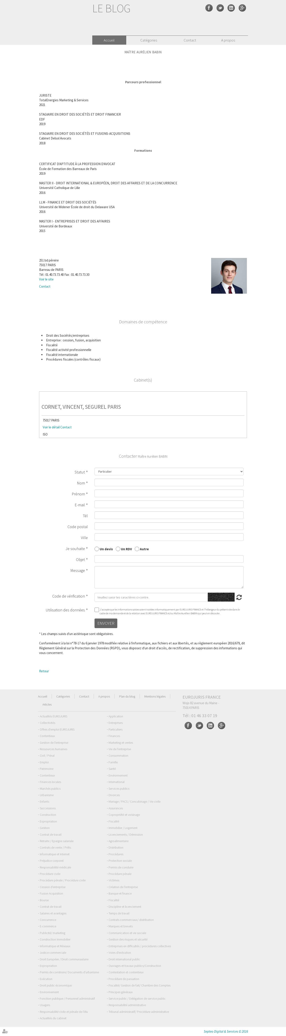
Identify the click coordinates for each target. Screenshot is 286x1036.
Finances (114, 736)
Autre (144, 549)
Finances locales (50, 782)
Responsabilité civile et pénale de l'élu (64, 1012)
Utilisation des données (65, 609)
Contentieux (47, 736)
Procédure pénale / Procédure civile (63, 880)
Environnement (118, 775)
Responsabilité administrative (127, 1005)
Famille (113, 762)
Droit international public (124, 959)
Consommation (118, 756)
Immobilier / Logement (123, 828)
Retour (44, 671)
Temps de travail (119, 913)
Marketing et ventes (121, 743)
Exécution (46, 979)
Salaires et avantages (53, 913)
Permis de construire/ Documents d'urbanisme (69, 972)
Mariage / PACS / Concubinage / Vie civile (134, 801)
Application (116, 716)
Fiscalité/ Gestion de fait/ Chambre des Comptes (139, 985)
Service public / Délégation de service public (137, 999)
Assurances (116, 808)
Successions (48, 808)
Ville (84, 537)
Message (77, 570)
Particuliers (115, 729)
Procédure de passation (124, 979)
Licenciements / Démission (126, 835)
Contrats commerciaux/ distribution (131, 920)
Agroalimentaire (118, 841)
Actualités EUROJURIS (53, 716)
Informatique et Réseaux (55, 946)
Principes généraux (121, 992)
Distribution (116, 847)
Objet (80, 559)
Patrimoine (46, 769)
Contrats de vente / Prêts (55, 847)
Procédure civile (50, 874)
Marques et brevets (121, 926)
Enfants (44, 801)
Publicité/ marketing (52, 933)
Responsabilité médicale (55, 867)
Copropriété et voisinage (124, 815)
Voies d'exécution (120, 953)
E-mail (80, 504)
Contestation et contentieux (126, 972)
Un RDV (126, 549)
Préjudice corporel (51, 861)
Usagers (45, 1005)
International (116, 782)
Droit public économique (56, 985)
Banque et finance (120, 893)
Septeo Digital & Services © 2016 (226, 1031)
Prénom (78, 493)
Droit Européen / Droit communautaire (64, 959)
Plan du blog (127, 696)
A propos (228, 40)
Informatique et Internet (54, 854)
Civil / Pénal (47, 756)
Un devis (106, 549)
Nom (81, 483)
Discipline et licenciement (125, 907)
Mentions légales (155, 696)
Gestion (45, 828)
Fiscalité (114, 821)
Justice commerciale (53, 953)
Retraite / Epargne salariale (57, 841)
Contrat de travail (50, 835)
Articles (47, 704)
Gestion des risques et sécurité (128, 939)
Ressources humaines (53, 749)
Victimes (114, 880)
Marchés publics (50, 789)
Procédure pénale (120, 874)
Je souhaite (75, 548)
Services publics (119, 789)
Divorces (114, 795)
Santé (112, 769)
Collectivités (47, 723)
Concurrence (48, 920)
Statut (80, 472)
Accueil (109, 40)
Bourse (44, 900)
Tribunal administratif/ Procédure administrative (139, 1012)
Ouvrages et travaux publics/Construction (135, 966)
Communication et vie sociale (127, 933)
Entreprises (116, 723)
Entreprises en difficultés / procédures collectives (140, 946)
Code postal (77, 526)
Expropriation (48, 821)
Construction (48, 815)
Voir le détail (51, 427)
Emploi (44, 762)
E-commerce (48, 926)
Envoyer (105, 623)
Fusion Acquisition (51, 893)
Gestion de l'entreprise (54, 743)
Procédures (116, 854)
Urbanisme (47, 795)
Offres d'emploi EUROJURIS (57, 729)
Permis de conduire (121, 867)
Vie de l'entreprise (120, 749)
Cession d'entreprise (52, 887)
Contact (190, 40)
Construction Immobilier (55, 939)
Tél (85, 515)
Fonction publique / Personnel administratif (67, 999)
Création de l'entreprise (123, 887)
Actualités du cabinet (53, 1018)
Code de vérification (68, 596)
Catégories (148, 40)
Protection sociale (120, 861)
